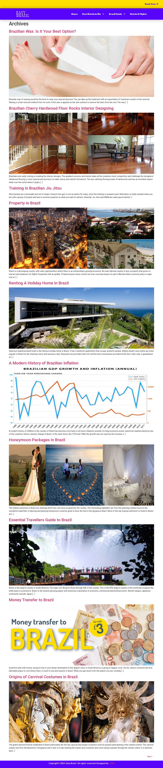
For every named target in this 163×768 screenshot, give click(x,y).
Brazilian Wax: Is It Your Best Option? (42, 31)
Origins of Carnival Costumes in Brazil (43, 676)
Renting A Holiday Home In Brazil (39, 283)
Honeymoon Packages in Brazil (37, 439)
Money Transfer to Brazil (31, 599)
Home (74, 13)
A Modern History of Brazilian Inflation (43, 363)
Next (150, 756)
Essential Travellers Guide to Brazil (40, 519)
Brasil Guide (117, 14)
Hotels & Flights (138, 13)
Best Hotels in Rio (93, 14)
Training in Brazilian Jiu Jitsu (35, 188)
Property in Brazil (24, 203)
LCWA (111, 763)
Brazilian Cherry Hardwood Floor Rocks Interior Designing (61, 108)
